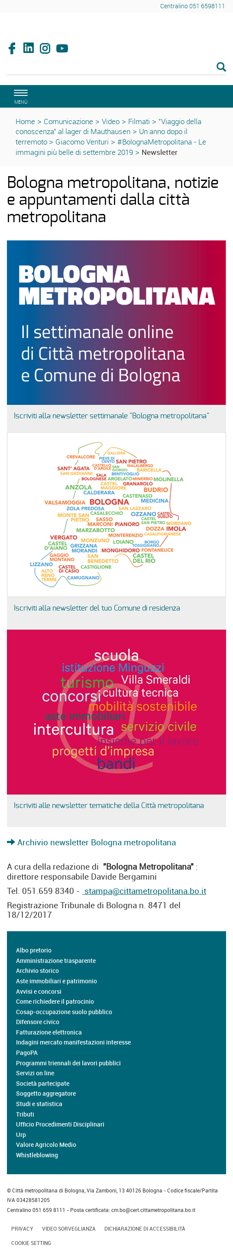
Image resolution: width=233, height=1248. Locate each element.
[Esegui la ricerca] (221, 67)
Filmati (139, 121)
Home (25, 121)
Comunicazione (68, 121)
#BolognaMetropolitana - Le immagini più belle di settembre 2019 (111, 147)
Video (111, 121)
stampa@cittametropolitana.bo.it (144, 891)
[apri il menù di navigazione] (19, 95)
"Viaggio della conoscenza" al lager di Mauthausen (108, 126)
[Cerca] (116, 67)
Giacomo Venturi (82, 142)
